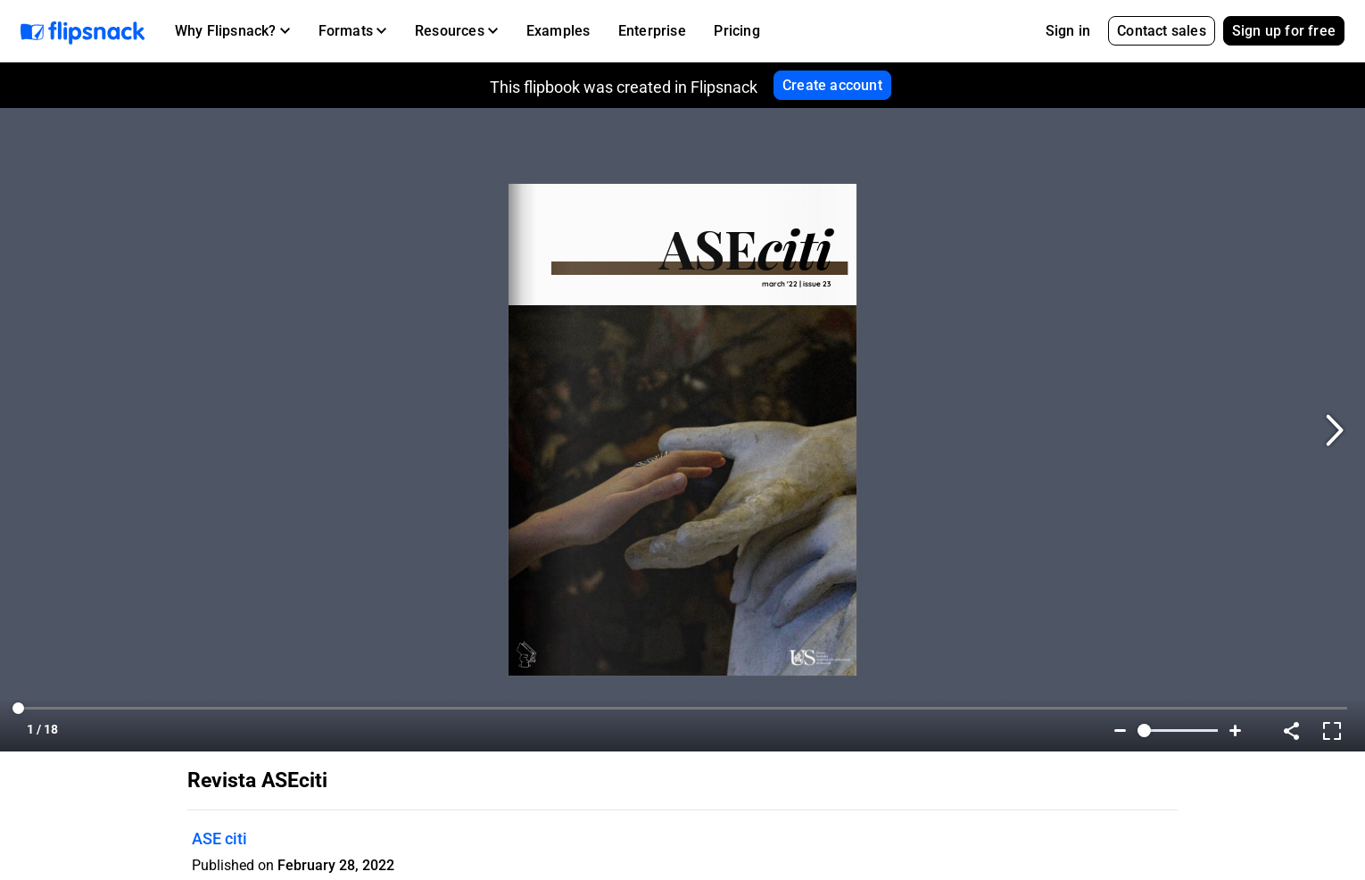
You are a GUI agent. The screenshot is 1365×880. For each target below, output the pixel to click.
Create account (832, 85)
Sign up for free (1284, 30)
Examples (558, 30)
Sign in (1068, 30)
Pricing (736, 30)
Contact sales (1161, 30)
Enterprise (652, 30)
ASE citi (219, 838)
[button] (232, 31)
